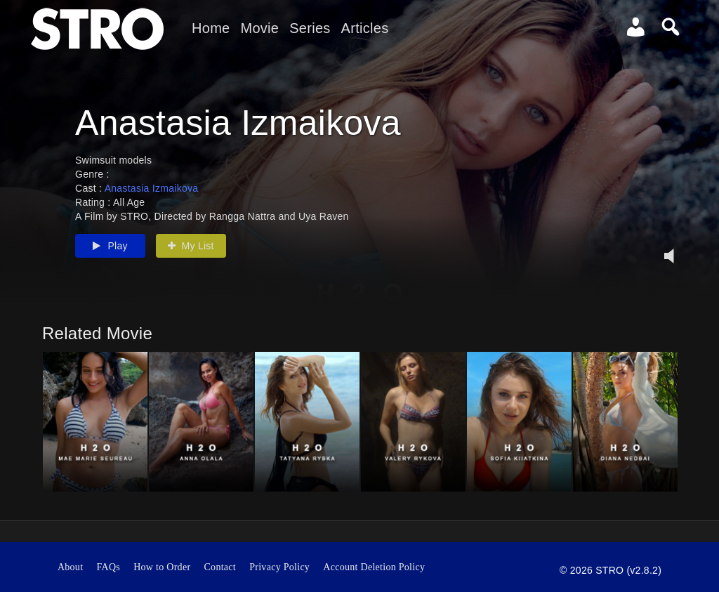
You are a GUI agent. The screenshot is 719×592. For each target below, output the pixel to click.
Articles (365, 28)
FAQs (108, 567)
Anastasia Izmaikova (152, 188)
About (70, 567)
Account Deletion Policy (374, 567)
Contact (220, 567)
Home (211, 28)
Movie (259, 28)
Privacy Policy (279, 567)
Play (110, 245)
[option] (95, 422)
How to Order (161, 567)
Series (309, 28)
